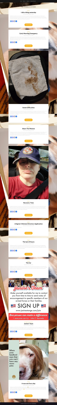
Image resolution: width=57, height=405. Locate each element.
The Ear (28, 263)
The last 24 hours (28, 242)
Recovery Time (28, 203)
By (26, 14)
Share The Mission (28, 129)
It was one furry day (28, 383)
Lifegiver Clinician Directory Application (28, 224)
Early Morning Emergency (28, 33)
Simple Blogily (34, 403)
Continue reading (28, 24)
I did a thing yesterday (28, 12)
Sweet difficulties (28, 107)
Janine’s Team (28, 324)
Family (28, 10)
